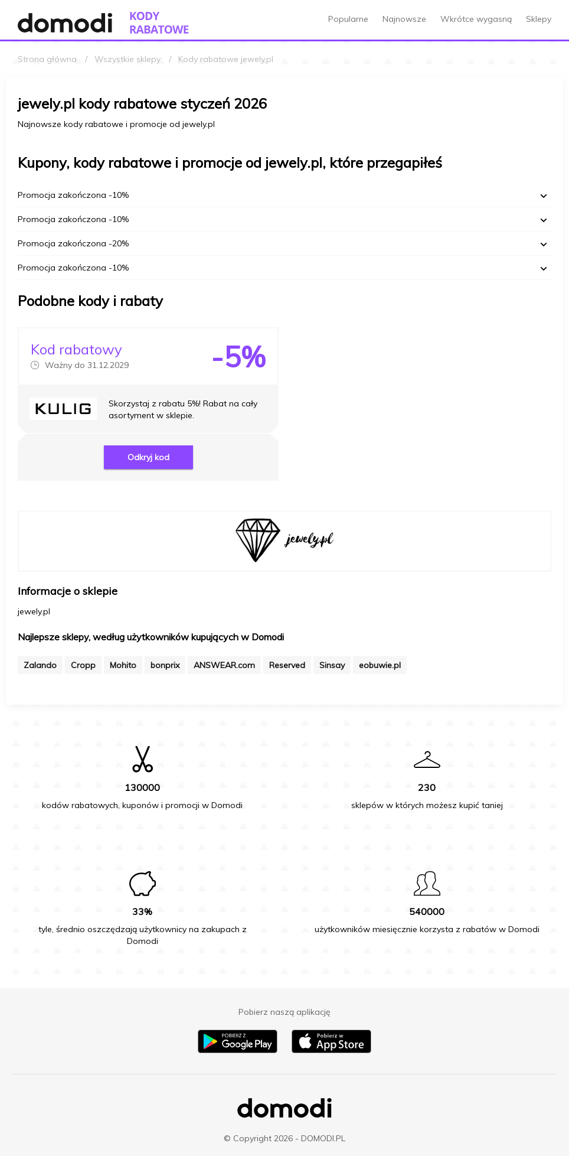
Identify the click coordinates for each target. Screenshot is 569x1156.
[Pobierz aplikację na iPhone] (331, 1050)
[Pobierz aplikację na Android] (237, 1050)
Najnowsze (404, 19)
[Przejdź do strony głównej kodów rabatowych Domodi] (159, 23)
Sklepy (538, 19)
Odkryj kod (148, 457)
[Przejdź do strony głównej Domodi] (65, 23)
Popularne (348, 19)
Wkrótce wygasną (476, 19)
